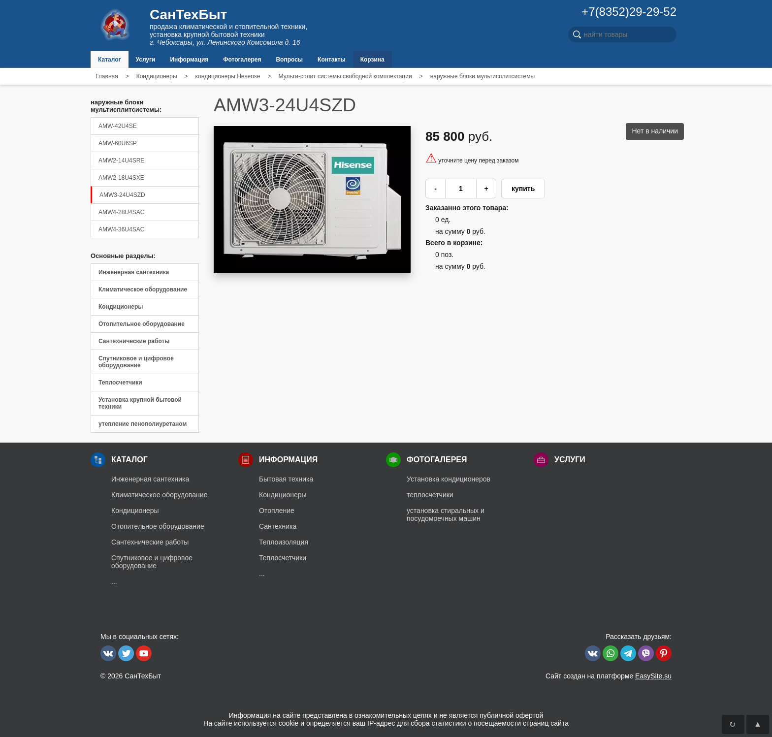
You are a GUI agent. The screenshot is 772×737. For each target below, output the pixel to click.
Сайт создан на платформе (609, 676)
